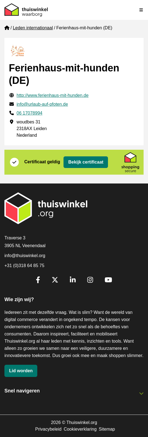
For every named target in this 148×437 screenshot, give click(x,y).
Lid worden (21, 370)
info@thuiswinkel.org (24, 255)
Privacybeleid (48, 429)
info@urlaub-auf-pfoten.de (42, 104)
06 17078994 (29, 113)
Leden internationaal (33, 27)
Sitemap (107, 429)
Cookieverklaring (80, 429)
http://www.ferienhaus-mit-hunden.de (53, 95)
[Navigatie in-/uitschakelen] (141, 10)
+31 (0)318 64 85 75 (24, 265)
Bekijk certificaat (85, 162)
